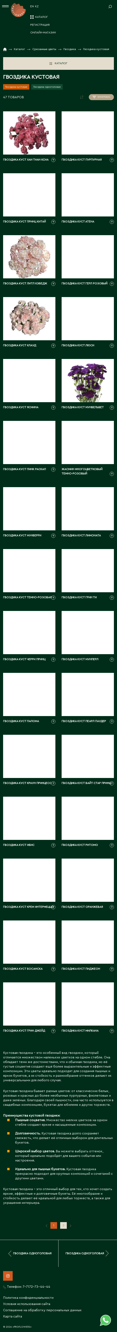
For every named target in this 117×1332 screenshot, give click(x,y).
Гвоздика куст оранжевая (82, 907)
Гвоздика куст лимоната (81, 535)
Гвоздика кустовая (16, 87)
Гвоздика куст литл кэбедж (25, 283)
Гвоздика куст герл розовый (84, 283)
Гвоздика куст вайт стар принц (86, 783)
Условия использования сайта (26, 1304)
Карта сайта (12, 1316)
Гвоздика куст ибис (18, 845)
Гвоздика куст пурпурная (82, 159)
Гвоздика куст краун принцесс (27, 783)
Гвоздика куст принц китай (24, 221)
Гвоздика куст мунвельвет (83, 407)
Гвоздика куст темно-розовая (27, 597)
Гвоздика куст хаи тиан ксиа (26, 159)
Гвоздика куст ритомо (80, 845)
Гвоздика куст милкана (80, 1030)
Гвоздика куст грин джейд (24, 1030)
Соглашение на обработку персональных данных (42, 1310)
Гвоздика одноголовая (47, 87)
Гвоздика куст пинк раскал (24, 469)
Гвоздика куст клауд (19, 345)
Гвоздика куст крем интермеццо (28, 907)
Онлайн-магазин (43, 32)
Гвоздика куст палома (21, 721)
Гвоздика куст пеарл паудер (84, 721)
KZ (37, 6)
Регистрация (40, 24)
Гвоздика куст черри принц (24, 659)
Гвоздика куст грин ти (79, 597)
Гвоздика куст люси (78, 345)
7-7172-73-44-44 (36, 1286)
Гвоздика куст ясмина (20, 407)
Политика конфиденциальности (28, 1297)
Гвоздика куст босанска (23, 968)
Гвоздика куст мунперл (80, 659)
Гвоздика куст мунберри (22, 535)
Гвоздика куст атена (78, 221)
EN (32, 6)
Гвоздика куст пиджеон (81, 968)
